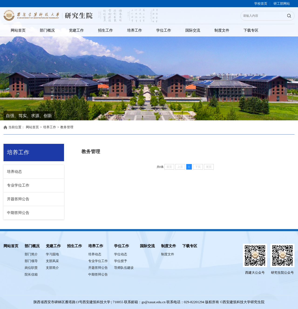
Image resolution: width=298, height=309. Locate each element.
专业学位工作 (18, 185)
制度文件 (221, 30)
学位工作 (163, 30)
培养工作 (134, 30)
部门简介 (31, 254)
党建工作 (76, 30)
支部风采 (52, 261)
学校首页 (260, 3)
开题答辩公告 (18, 199)
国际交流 (192, 30)
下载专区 (251, 30)
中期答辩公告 (18, 213)
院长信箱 (31, 274)
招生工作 (105, 30)
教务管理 (66, 127)
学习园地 (52, 254)
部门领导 (31, 261)
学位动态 (120, 254)
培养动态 (14, 172)
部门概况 (47, 30)
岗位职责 (31, 268)
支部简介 (52, 268)
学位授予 (120, 261)
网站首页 (18, 30)
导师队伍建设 (124, 268)
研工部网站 (282, 3)
